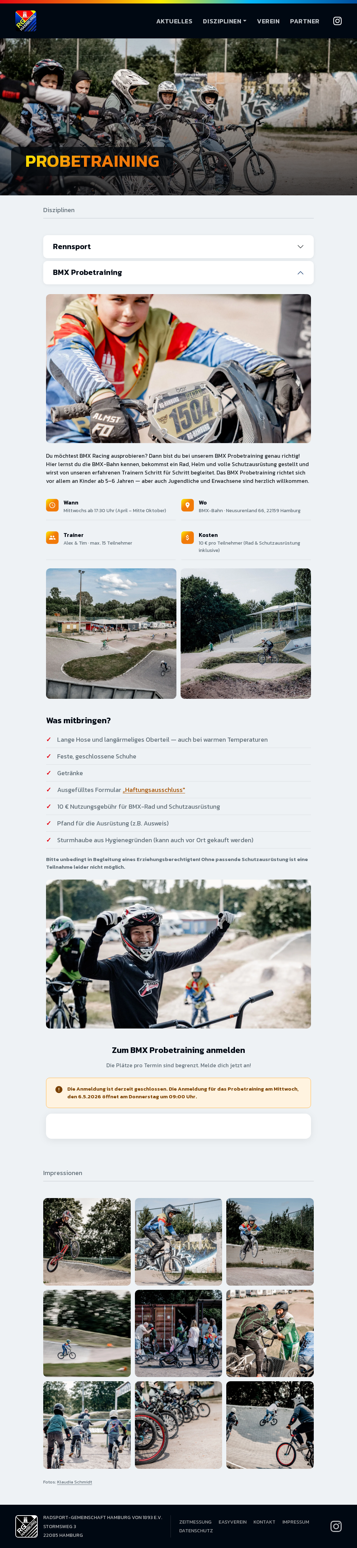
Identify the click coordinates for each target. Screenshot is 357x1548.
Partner (305, 21)
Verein (268, 21)
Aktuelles (174, 21)
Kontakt (264, 1522)
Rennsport (72, 246)
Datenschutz (196, 1530)
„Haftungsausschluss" (154, 789)
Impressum (295, 1522)
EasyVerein (232, 1522)
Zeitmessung (195, 1522)
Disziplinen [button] (222, 21)
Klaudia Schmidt (74, 1482)
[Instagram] (337, 21)
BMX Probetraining (87, 272)
